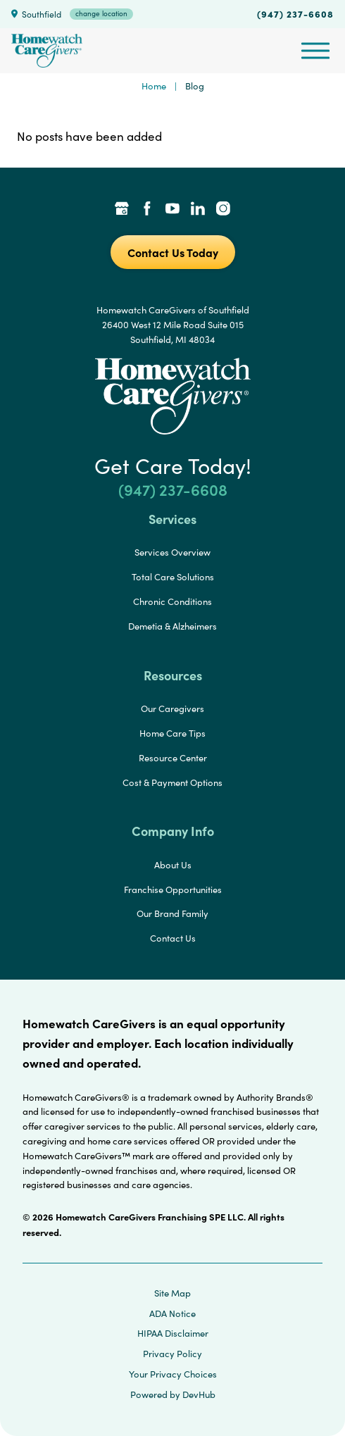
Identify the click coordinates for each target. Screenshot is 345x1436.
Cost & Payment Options (172, 782)
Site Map (172, 1293)
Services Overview (172, 552)
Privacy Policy (172, 1353)
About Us (173, 865)
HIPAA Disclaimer (172, 1333)
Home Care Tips (172, 733)
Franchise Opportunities (173, 889)
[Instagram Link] (223, 209)
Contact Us (173, 938)
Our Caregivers (172, 708)
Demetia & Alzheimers (172, 626)
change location (101, 13)
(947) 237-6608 (295, 13)
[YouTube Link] (172, 209)
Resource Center (173, 757)
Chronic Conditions (172, 601)
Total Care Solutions (173, 576)
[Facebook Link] (147, 209)
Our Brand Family (172, 913)
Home (154, 86)
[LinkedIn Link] (198, 209)
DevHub (198, 1394)
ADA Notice (172, 1313)
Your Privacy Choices (173, 1374)
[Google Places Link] (122, 209)
